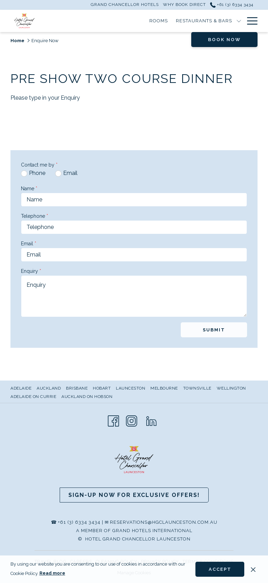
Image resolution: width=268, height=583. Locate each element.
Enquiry (31, 271)
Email (28, 243)
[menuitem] (22, 388)
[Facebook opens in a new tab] (113, 420)
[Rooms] (94, 21)
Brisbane (77, 388)
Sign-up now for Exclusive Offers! (134, 495)
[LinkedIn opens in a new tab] (151, 420)
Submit (214, 329)
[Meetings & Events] (206, 21)
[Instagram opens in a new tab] (131, 420)
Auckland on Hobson (86, 396)
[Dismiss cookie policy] (253, 569)
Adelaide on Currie (33, 396)
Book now (224, 39)
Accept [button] (220, 569)
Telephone (34, 216)
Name (29, 188)
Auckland (49, 388)
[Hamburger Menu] (250, 21)
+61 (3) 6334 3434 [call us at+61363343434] (231, 4)
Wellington (231, 388)
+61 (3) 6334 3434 (79, 522)
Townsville (197, 388)
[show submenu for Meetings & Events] (239, 21)
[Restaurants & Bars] (139, 21)
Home (17, 40)
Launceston (130, 388)
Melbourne (164, 388)
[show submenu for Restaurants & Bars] (174, 21)
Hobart (102, 388)
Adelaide (20, 388)
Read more (52, 573)
